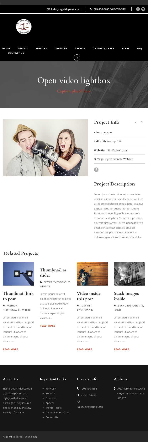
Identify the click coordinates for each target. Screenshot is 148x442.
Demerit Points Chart (58, 412)
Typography (61, 282)
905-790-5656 (89, 388)
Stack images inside (126, 296)
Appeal (50, 403)
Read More (10, 349)
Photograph (11, 310)
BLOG (125, 48)
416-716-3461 (88, 395)
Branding (124, 305)
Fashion (12, 305)
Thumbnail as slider (53, 272)
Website (128, 159)
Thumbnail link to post (18, 296)
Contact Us (52, 417)
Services (41, 48)
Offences (61, 48)
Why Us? (51, 388)
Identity (118, 159)
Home (6, 48)
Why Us (23, 48)
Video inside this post (89, 296)
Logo (117, 310)
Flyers (108, 159)
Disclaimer (31, 437)
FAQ (139, 48)
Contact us (16, 53)
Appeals (80, 48)
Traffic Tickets (103, 48)
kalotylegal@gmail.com (90, 407)
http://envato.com (117, 150)
